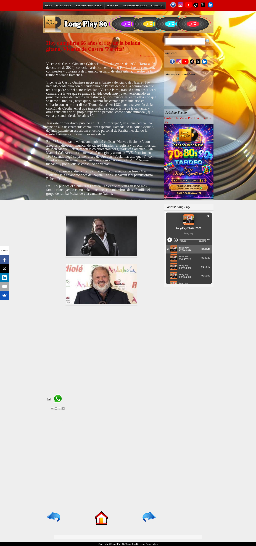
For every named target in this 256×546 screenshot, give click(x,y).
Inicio (48, 5)
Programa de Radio (135, 5)
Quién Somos (64, 5)
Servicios (112, 5)
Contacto (157, 5)
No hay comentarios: (148, 56)
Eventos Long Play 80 (89, 5)
